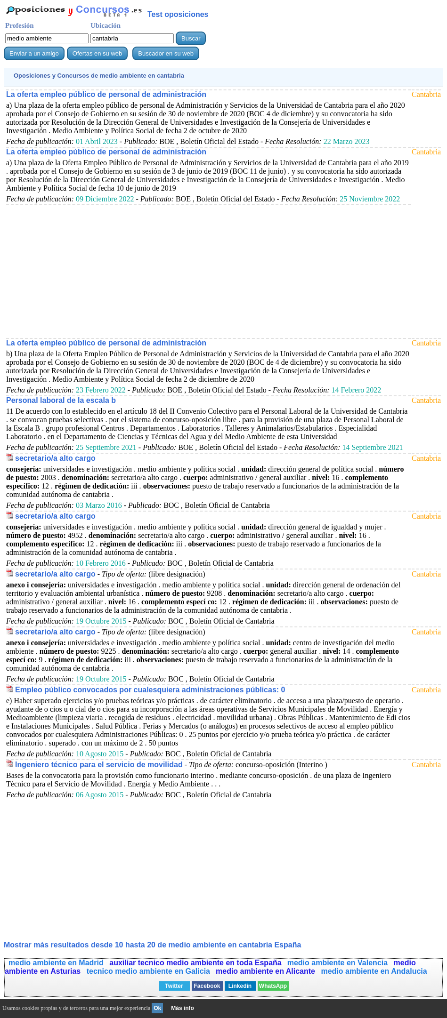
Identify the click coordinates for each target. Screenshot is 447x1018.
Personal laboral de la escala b (61, 400)
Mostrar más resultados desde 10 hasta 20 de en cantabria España (152, 945)
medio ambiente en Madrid (57, 963)
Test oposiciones (178, 14)
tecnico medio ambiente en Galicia (148, 971)
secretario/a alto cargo (55, 458)
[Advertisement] (208, 271)
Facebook (207, 986)
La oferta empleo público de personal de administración (106, 94)
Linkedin (240, 986)
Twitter (174, 986)
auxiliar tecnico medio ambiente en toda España (195, 963)
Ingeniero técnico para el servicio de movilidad (99, 765)
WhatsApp (273, 986)
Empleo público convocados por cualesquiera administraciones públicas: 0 (150, 690)
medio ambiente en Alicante (266, 971)
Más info (182, 1008)
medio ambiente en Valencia (338, 963)
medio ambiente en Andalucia (374, 971)
